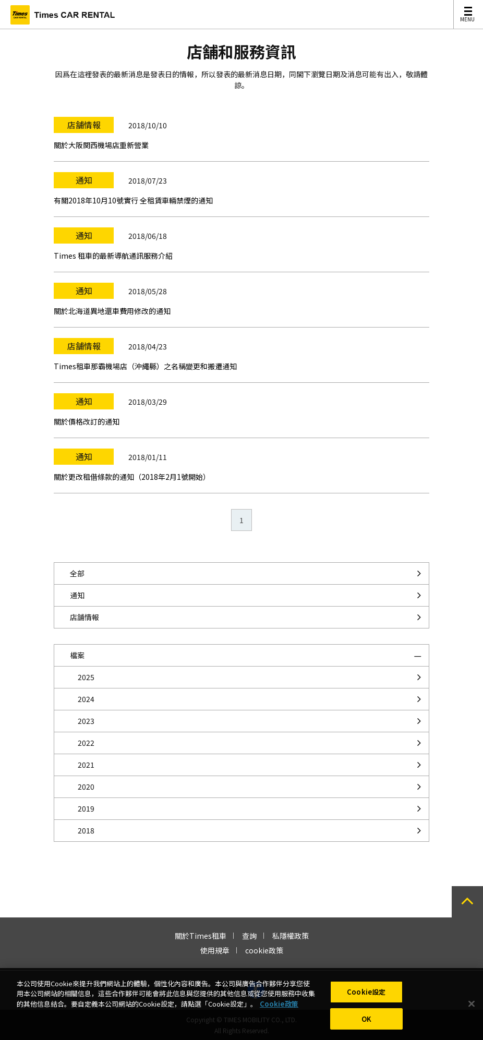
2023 (86, 721)
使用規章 (215, 950)
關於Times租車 (200, 935)
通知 (77, 595)
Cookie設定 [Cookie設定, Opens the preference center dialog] (366, 1000)
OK (366, 1027)
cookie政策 (264, 950)
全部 (77, 573)
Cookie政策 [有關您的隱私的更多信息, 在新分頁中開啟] (279, 1012)
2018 (86, 830)
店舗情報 (84, 617)
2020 (86, 786)
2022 (86, 742)
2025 (86, 677)
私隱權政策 (290, 935)
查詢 (249, 935)
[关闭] (471, 1011)
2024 (86, 699)
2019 (86, 808)
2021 (86, 764)
